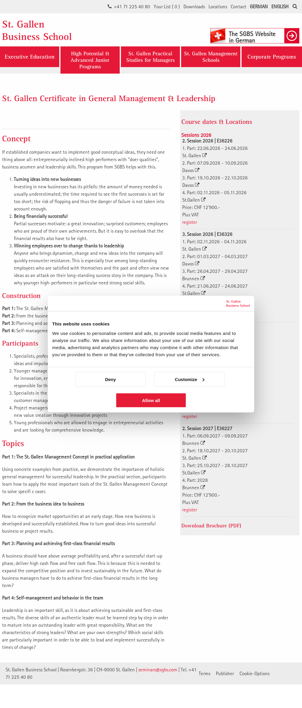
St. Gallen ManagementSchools (210, 56)
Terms (204, 673)
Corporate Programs (271, 57)
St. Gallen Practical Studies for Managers (150, 56)
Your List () (167, 6)
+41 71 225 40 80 (132, 6)
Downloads (194, 6)
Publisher (225, 673)
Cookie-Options (254, 673)
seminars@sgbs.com (157, 670)
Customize (189, 379)
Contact (238, 6)
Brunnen (193, 278)
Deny (110, 379)
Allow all (151, 400)
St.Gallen (194, 200)
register (189, 222)
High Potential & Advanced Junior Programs (89, 59)
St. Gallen (194, 155)
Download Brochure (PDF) (211, 525)
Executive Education (30, 57)
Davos (190, 170)
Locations (218, 6)
